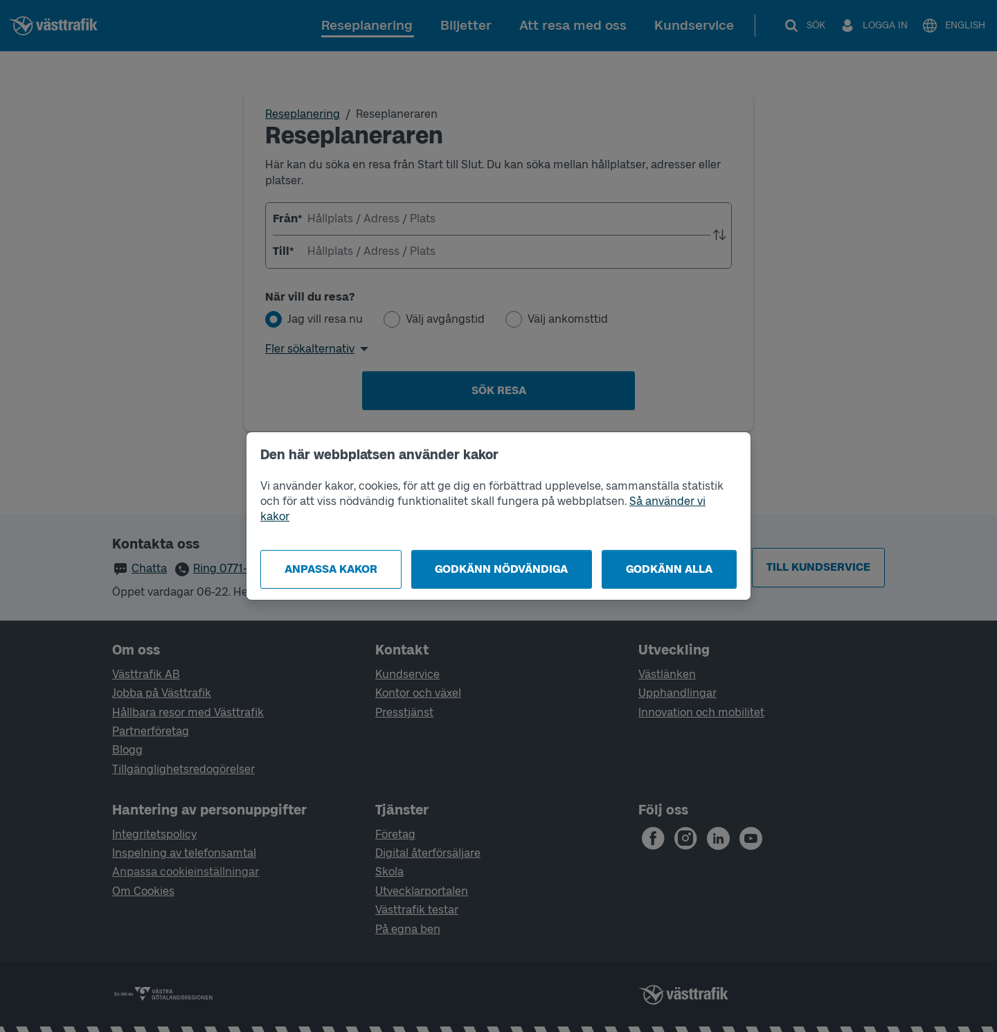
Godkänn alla (669, 569)
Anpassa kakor (331, 569)
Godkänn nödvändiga (501, 569)
